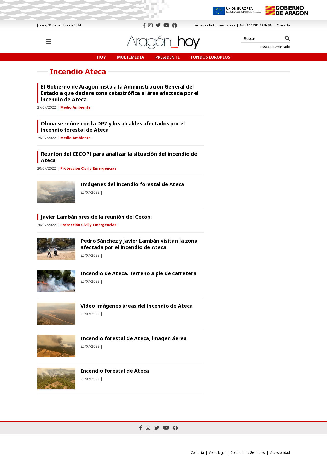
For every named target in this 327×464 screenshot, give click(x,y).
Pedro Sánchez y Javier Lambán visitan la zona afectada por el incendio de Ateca (138, 244)
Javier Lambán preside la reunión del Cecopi (96, 217)
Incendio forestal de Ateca (114, 371)
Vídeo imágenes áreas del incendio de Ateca (136, 306)
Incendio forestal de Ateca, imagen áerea (133, 338)
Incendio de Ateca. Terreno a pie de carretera (138, 273)
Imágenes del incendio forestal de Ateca (132, 184)
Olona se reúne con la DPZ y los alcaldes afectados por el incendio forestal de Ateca (113, 126)
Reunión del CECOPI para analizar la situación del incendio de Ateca (119, 157)
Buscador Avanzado (275, 47)
